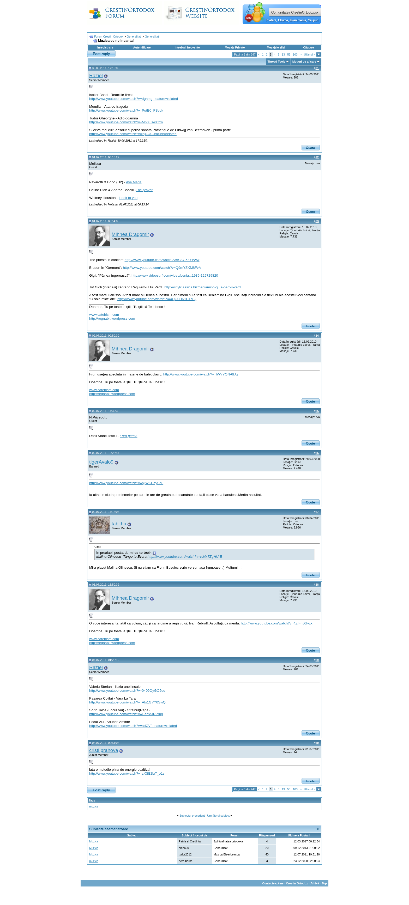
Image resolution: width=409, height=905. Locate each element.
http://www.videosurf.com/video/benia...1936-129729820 (174, 275)
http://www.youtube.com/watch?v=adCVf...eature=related (133, 726)
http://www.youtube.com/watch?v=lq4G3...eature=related (133, 134)
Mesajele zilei (276, 47)
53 (288, 54)
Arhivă (314, 883)
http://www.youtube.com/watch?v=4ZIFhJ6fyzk (276, 623)
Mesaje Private (235, 47)
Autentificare (142, 47)
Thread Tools (276, 61)
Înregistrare (105, 47)
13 (283, 54)
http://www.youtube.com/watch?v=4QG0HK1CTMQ (156, 299)
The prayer (144, 190)
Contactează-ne (272, 883)
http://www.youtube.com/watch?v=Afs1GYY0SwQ (127, 702)
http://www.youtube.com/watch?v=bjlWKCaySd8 (126, 483)
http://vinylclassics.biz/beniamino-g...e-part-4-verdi (203, 287)
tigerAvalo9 (101, 462)
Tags (92, 800)
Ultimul (309, 54)
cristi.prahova (103, 750)
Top (324, 883)
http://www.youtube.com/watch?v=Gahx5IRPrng (126, 714)
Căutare (308, 47)
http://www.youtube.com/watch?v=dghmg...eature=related (133, 99)
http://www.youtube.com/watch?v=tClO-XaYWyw (162, 260)
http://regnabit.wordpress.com (112, 318)
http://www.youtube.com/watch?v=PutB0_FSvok (126, 110)
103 (295, 54)
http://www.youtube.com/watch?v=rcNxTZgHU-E (185, 556)
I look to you (128, 198)
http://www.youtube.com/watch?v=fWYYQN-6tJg (200, 374)
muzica (93, 806)
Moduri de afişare (304, 61)
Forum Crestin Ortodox (108, 36)
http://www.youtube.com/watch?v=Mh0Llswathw (126, 122)
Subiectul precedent (192, 815)
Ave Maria (134, 182)
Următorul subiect (218, 815)
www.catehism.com (104, 315)
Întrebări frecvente (187, 47)
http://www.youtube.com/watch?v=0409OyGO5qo (127, 691)
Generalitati (134, 36)
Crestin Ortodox (297, 883)
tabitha (119, 523)
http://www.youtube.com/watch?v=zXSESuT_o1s (127, 773)
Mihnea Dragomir (130, 234)
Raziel (96, 75)
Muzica (93, 841)
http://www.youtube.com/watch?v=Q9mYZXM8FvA (162, 268)
